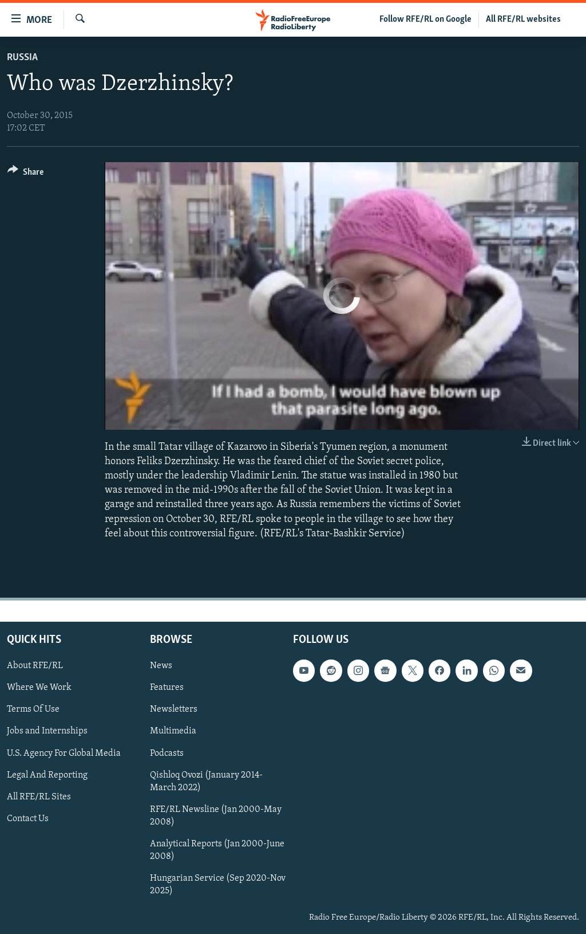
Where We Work (39, 687)
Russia (22, 57)
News (161, 665)
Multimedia (173, 731)
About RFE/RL (35, 665)
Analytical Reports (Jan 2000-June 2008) (217, 850)
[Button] (25, 174)
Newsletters (173, 709)
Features (167, 687)
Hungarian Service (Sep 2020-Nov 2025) (218, 885)
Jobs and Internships (47, 731)
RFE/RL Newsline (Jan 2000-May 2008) (216, 816)
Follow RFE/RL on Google (425, 19)
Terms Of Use (33, 709)
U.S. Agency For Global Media (64, 753)
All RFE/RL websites (523, 19)
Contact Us (28, 818)
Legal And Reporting (47, 774)
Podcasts (167, 753)
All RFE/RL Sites (39, 797)
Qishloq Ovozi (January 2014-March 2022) (206, 781)
